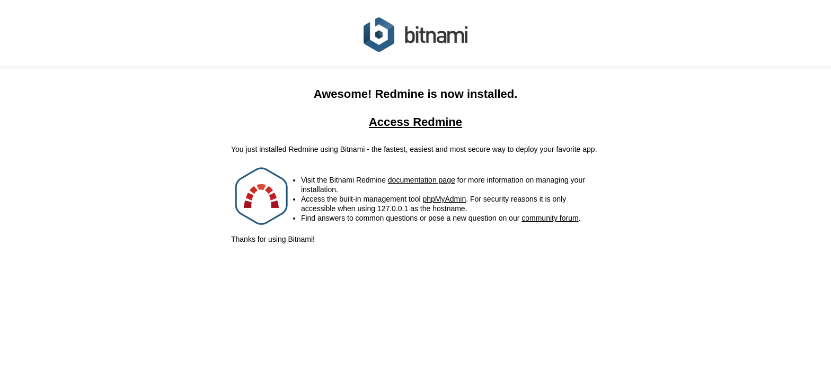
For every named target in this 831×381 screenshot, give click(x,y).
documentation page (421, 180)
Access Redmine (415, 122)
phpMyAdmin (444, 199)
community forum (549, 218)
